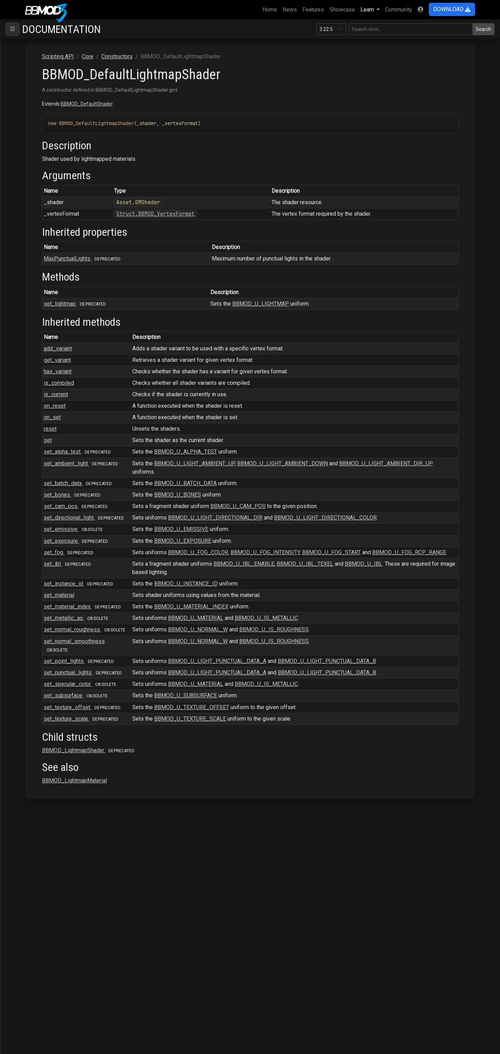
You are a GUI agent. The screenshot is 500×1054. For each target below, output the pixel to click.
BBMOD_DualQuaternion (60, 321)
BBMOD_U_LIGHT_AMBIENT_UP (287, 463)
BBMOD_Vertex (49, 710)
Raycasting (32, 833)
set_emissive (175, 537)
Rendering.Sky (36, 855)
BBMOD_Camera (50, 188)
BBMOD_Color (48, 199)
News (290, 9)
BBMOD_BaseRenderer (59, 166)
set (148, 440)
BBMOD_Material (51, 410)
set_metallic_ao (178, 643)
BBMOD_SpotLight (53, 644)
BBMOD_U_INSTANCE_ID (278, 600)
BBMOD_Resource (53, 610)
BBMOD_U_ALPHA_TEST (278, 451)
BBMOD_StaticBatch (55, 666)
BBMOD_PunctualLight (58, 544)
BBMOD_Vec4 (47, 699)
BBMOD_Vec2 (47, 677)
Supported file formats (38, 55)
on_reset (155, 405)
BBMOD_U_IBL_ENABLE (336, 580)
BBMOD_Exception (53, 344)
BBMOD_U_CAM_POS (330, 506)
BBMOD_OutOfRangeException (65, 510)
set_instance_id (180, 600)
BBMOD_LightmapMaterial (59, 388)
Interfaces (37, 733)
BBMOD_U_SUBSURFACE (278, 737)
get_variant (157, 360)
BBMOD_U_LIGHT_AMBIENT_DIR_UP (271, 471)
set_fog (170, 560)
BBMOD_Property (52, 533)
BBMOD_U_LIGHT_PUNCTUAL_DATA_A (309, 694)
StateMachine (35, 877)
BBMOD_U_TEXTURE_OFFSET (284, 748)
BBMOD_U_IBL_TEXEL (397, 580)
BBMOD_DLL (46, 310)
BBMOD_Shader (50, 633)
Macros (34, 766)
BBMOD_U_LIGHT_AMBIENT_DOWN (375, 463)
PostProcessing (39, 822)
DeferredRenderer (41, 777)
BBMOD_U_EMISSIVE (274, 537)
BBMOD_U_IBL (456, 580)
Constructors (40, 99)
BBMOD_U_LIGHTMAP (329, 303)
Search (483, 29)
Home (271, 9)
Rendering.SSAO (39, 844)
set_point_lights (181, 694)
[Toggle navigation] (12, 29)
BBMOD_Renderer (49, 588)
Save (25, 866)
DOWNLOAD (451, 9)
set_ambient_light (183, 463)
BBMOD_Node (48, 488)
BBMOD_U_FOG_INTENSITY (357, 560)
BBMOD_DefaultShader (59, 277)
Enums (33, 755)
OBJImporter (34, 799)
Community (398, 9)
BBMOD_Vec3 (47, 688)
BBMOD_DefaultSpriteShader (63, 288)
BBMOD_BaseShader (56, 177)
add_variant (158, 348)
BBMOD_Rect (47, 566)
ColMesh (30, 77)
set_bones (174, 494)
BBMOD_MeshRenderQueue (65, 466)
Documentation (61, 29)
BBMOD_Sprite (48, 655)
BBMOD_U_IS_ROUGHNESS (366, 654)
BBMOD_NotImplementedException (71, 499)
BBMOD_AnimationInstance (64, 121)
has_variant (158, 371)
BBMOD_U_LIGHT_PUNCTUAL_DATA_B (419, 694)
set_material (159, 611)
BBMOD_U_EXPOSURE (275, 549)
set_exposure (178, 549)
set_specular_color (182, 725)
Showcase (342, 9)
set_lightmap (49, 244)
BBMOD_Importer (52, 366)
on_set (152, 417)
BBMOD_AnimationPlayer (61, 133)
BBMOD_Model (49, 477)
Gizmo (27, 788)
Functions (36, 744)
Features (313, 9)
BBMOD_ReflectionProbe (61, 577)
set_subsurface (177, 737)
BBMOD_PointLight (51, 521)
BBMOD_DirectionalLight (60, 299)
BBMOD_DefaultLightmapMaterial (71, 221)
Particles (30, 810)
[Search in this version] (411, 29)
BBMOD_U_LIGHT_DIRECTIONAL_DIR (307, 517)
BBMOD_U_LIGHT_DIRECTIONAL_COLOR (417, 517)
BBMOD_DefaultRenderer (61, 266)
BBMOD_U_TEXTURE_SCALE (282, 768)
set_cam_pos (177, 506)
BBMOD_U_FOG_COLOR (290, 560)
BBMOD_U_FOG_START (423, 560)
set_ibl (169, 580)
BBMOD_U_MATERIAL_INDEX (284, 623)
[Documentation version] (331, 29)
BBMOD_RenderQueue (58, 599)
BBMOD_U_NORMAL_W (290, 654)
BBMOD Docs (27, 44)
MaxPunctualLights (184, 258)
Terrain (27, 888)
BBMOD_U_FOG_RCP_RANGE (262, 569)
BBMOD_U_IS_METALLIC (358, 643)
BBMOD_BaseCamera (57, 144)
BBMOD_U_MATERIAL (288, 643)
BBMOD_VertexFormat (58, 722)
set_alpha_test (179, 451)
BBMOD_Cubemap (53, 210)
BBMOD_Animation (53, 110)
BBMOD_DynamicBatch (58, 333)
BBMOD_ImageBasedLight (63, 355)
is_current (156, 394)
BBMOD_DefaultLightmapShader (70, 233)
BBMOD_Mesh (48, 444)
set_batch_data (180, 483)
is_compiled (159, 383)
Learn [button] (367, 9)
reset (150, 428)
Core (25, 88)
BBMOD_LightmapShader (58, 399)
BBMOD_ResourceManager (63, 622)
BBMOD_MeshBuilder (57, 455)
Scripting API (29, 66)
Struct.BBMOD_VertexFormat (242, 213)
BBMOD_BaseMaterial (57, 155)
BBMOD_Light (47, 377)
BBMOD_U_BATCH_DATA (278, 483)
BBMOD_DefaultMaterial (60, 255)
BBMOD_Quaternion (54, 555)
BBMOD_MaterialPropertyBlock (68, 421)
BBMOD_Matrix (49, 433)
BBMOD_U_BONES (270, 494)
